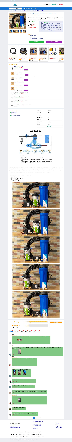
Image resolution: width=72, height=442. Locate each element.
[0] (32, 418)
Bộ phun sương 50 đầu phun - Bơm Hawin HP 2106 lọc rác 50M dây (57, 57)
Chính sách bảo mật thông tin (37, 425)
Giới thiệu (57, 422)
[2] (35, 418)
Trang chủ (11, 10)
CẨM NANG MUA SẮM (26, 8)
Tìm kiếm (47, 4)
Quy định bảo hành (35, 428)
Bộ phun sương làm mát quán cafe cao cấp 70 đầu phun (47, 57)
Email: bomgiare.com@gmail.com (15, 427)
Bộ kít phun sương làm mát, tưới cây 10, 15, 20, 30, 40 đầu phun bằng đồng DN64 (27, 57)
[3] (36, 418)
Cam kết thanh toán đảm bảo (37, 424)
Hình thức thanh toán (59, 427)
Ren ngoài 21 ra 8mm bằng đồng (19, 87)
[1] (31, 418)
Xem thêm (49, 126)
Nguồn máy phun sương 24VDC (18, 66)
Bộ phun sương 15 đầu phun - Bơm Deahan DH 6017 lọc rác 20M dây (34, 10)
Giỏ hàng (54, 4)
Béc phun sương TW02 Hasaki (18, 71)
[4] (38, 418)
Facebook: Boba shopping (14, 426)
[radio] (12, 326)
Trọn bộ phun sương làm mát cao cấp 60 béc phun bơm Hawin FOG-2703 (37, 57)
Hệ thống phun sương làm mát (18, 10)
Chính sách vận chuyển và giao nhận (38, 421)
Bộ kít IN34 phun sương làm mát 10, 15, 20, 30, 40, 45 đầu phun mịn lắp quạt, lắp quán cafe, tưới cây (17, 57)
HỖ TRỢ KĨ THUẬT (34, 8)
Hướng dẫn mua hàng (59, 426)
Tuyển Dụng (57, 423)
